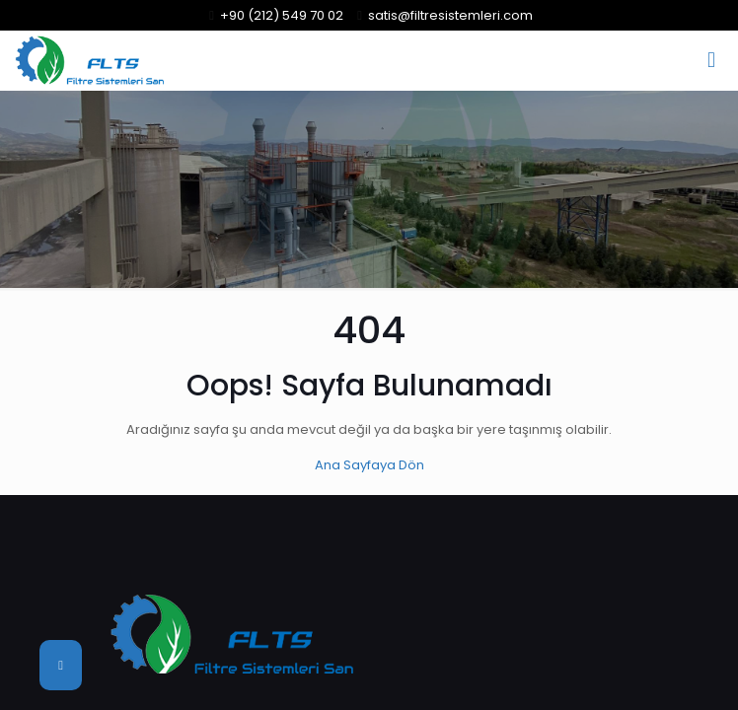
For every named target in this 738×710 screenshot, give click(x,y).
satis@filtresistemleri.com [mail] (450, 15)
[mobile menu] (711, 60)
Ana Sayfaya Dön (369, 465)
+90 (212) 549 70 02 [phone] (281, 15)
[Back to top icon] (60, 665)
